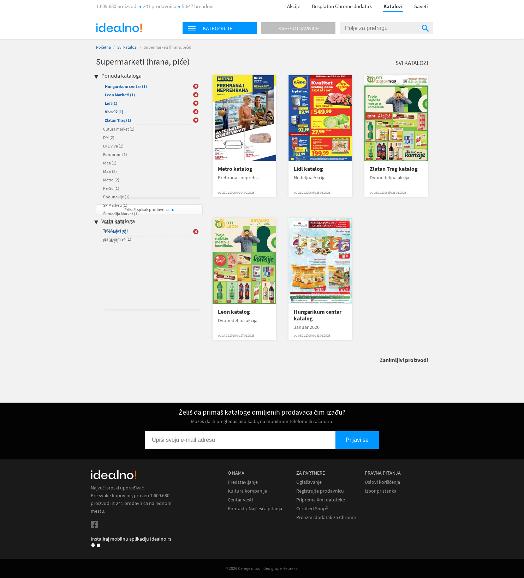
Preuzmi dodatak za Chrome (326, 517)
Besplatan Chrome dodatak (342, 6)
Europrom (115, 154)
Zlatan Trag (118, 120)
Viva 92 (114, 111)
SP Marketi (115, 205)
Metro (111, 179)
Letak (111, 240)
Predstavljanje (243, 482)
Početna (103, 47)
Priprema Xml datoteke (320, 500)
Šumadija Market (121, 213)
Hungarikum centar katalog (317, 315)
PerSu (111, 188)
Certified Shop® (312, 509)
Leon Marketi (120, 94)
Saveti (421, 6)
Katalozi (393, 6)
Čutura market (119, 129)
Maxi (110, 171)
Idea (110, 162)
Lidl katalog (308, 168)
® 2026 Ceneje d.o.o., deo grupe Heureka (262, 568)
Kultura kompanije (247, 491)
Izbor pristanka (381, 491)
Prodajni (115, 231)
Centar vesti (240, 500)
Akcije (293, 6)
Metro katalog (235, 168)
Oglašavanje (309, 482)
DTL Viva (113, 146)
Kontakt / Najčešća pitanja (255, 509)
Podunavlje (116, 196)
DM (108, 137)
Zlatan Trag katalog (394, 168)
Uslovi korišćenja (382, 482)
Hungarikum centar (126, 86)
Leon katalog (234, 311)
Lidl (111, 103)
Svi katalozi (127, 47)
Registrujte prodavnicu (320, 491)
